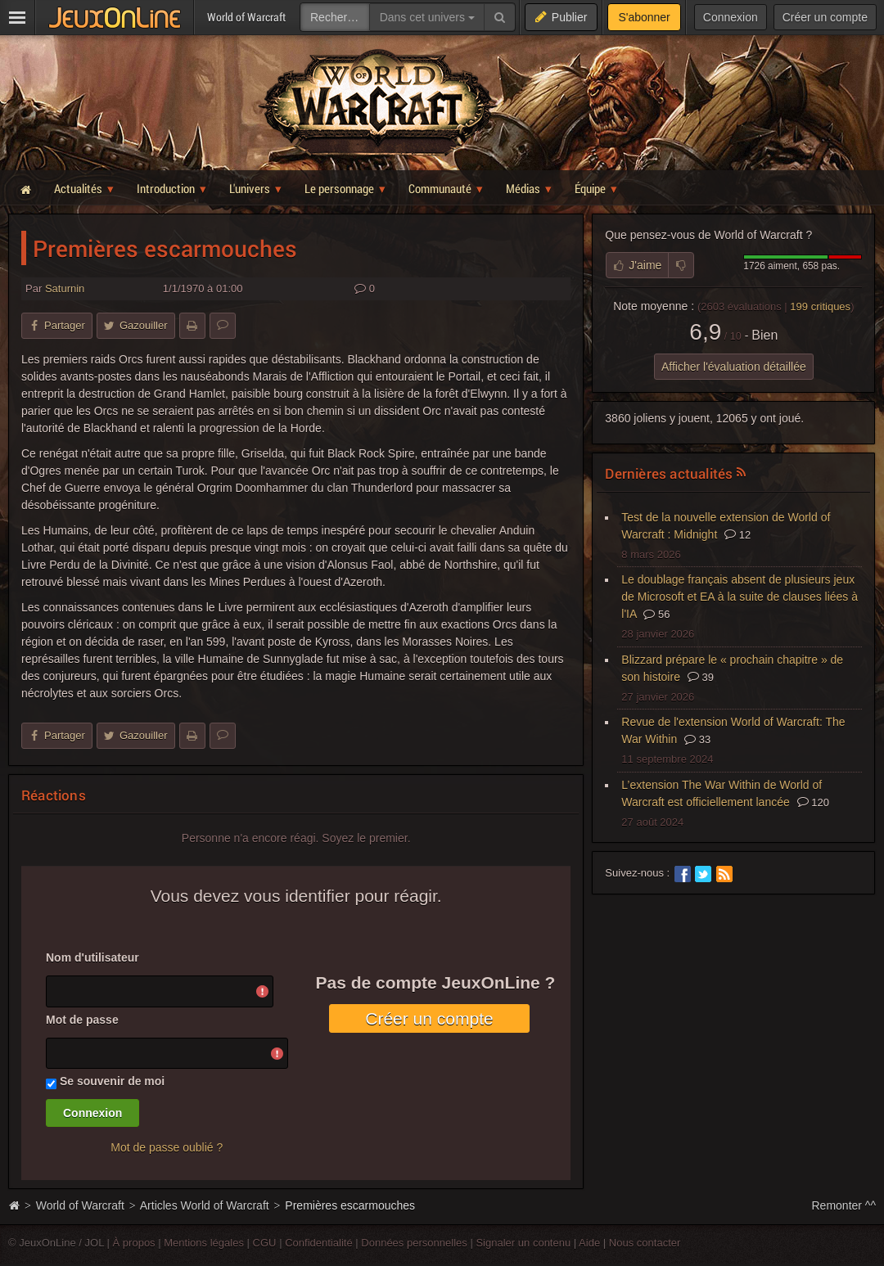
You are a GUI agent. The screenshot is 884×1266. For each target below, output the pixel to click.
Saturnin (64, 288)
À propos (134, 1243)
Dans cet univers (427, 17)
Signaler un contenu (523, 1243)
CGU (265, 1243)
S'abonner (644, 17)
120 (813, 802)
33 (697, 739)
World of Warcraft (80, 1205)
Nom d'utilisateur (92, 957)
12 (737, 535)
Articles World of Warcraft (204, 1205)
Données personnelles (414, 1243)
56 (656, 614)
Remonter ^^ (844, 1205)
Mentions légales (204, 1243)
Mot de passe (82, 1019)
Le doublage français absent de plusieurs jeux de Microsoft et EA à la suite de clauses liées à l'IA (739, 596)
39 (701, 677)
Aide (589, 1243)
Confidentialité (319, 1243)
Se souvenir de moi (112, 1081)
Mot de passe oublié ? (166, 1147)
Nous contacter (645, 1243)
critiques (820, 306)
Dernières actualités (669, 473)
